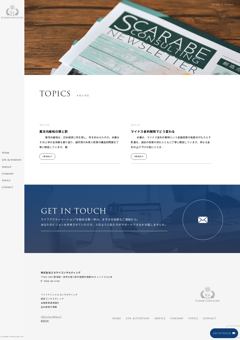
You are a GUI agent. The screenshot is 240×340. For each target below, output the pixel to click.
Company (8, 173)
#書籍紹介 (47, 156)
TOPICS (193, 318)
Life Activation (12, 160)
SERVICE (159, 318)
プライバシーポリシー (51, 316)
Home (5, 152)
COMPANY (176, 318)
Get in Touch (224, 333)
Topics (6, 180)
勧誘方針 (45, 320)
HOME (116, 318)
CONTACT (209, 318)
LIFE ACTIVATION (138, 318)
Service (6, 167)
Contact (7, 187)
